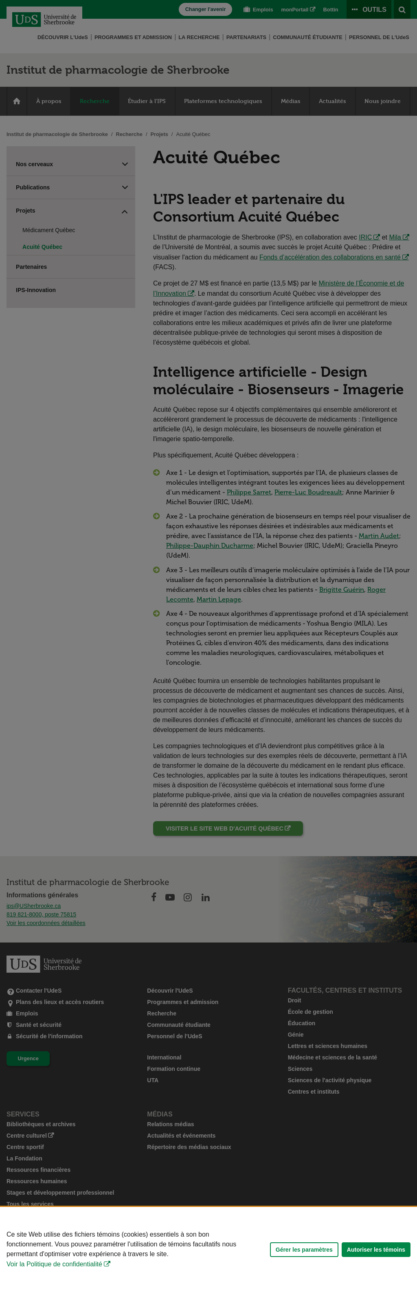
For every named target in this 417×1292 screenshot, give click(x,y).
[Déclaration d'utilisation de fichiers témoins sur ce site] (208, 1249)
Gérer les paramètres (304, 1249)
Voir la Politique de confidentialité (54, 1264)
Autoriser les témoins (376, 1249)
